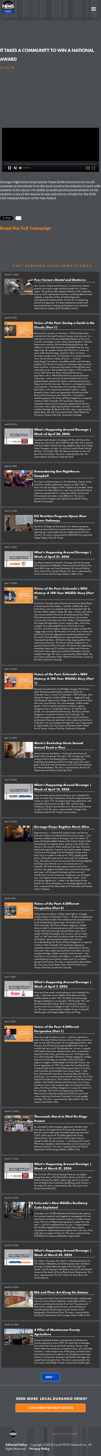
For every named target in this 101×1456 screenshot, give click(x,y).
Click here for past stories (50, 1408)
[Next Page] (50, 1377)
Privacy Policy (39, 1449)
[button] (93, 9)
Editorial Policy (16, 1445)
